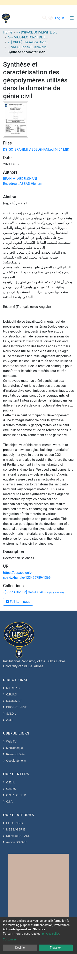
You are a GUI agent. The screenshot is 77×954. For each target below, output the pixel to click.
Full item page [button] (18, 602)
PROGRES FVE (16, 707)
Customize (9, 939)
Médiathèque (14, 748)
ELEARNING (14, 823)
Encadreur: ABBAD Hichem (22, 184)
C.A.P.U (11, 788)
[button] (50, 18)
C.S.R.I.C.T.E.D (16, 795)
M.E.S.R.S (13, 688)
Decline (20, 947)
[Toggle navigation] (72, 18)
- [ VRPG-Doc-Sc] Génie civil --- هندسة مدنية (28, 47)
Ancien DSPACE (16, 842)
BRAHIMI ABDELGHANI (20, 179)
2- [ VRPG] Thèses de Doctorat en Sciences (28, 42)
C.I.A (9, 801)
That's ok (55, 947)
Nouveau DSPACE (18, 835)
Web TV (11, 741)
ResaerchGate (15, 754)
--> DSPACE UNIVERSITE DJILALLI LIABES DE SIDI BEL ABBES (36, 32)
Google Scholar (16, 760)
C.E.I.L (10, 782)
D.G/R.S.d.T (14, 700)
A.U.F (10, 720)
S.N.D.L (11, 713)
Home (7, 32)
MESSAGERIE (15, 829)
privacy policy (50, 933)
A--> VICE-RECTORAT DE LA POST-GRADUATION (28, 37)
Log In (60, 18)
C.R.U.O (11, 694)
